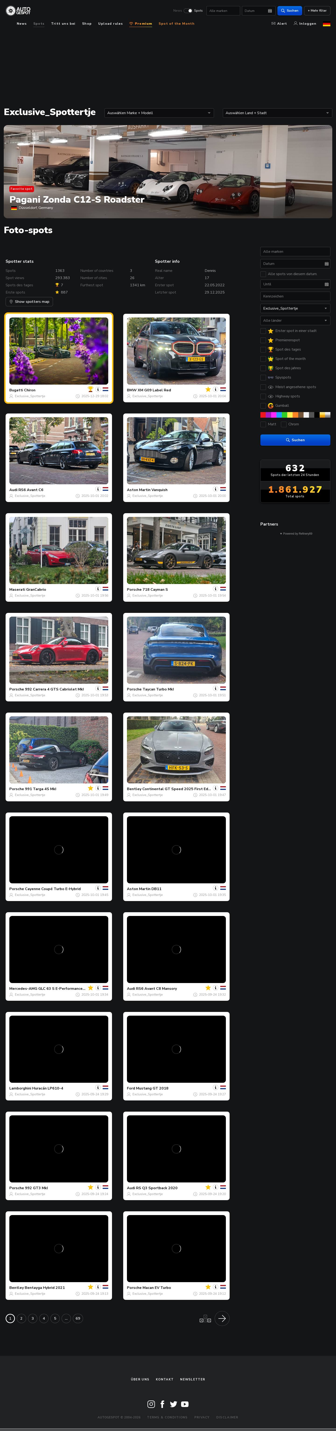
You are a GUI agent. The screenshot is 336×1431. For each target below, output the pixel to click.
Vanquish (159, 489)
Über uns (140, 1379)
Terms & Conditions (167, 1417)
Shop (87, 23)
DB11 (156, 888)
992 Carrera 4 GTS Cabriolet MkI (54, 689)
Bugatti (16, 390)
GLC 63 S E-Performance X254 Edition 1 (74, 988)
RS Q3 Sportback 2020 (157, 1188)
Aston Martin (138, 489)
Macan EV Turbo (157, 1287)
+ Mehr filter (317, 10)
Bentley (134, 789)
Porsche (134, 589)
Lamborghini (20, 1088)
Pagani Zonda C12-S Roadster (77, 199)
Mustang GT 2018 (152, 1088)
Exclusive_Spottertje (30, 396)
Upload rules (110, 23)
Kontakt (165, 1379)
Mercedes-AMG (23, 988)
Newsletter (192, 1379)
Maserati (17, 589)
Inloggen (305, 23)
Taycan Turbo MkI (158, 689)
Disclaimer (227, 1417)
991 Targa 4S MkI (40, 789)
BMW (132, 390)
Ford (131, 1088)
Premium (140, 23)
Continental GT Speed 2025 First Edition (179, 789)
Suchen (289, 10)
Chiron (29, 390)
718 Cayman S (155, 589)
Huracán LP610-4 (47, 1088)
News (177, 10)
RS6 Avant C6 (30, 489)
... (66, 1318)
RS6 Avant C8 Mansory (156, 988)
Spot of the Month (177, 23)
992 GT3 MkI (36, 1188)
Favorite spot (22, 189)
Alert (279, 23)
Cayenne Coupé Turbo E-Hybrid (53, 888)
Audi (13, 489)
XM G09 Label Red (154, 390)
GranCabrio (36, 589)
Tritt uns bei (63, 23)
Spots (198, 10)
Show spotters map (29, 301)
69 (78, 1318)
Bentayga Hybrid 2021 (45, 1287)
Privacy (202, 1417)
